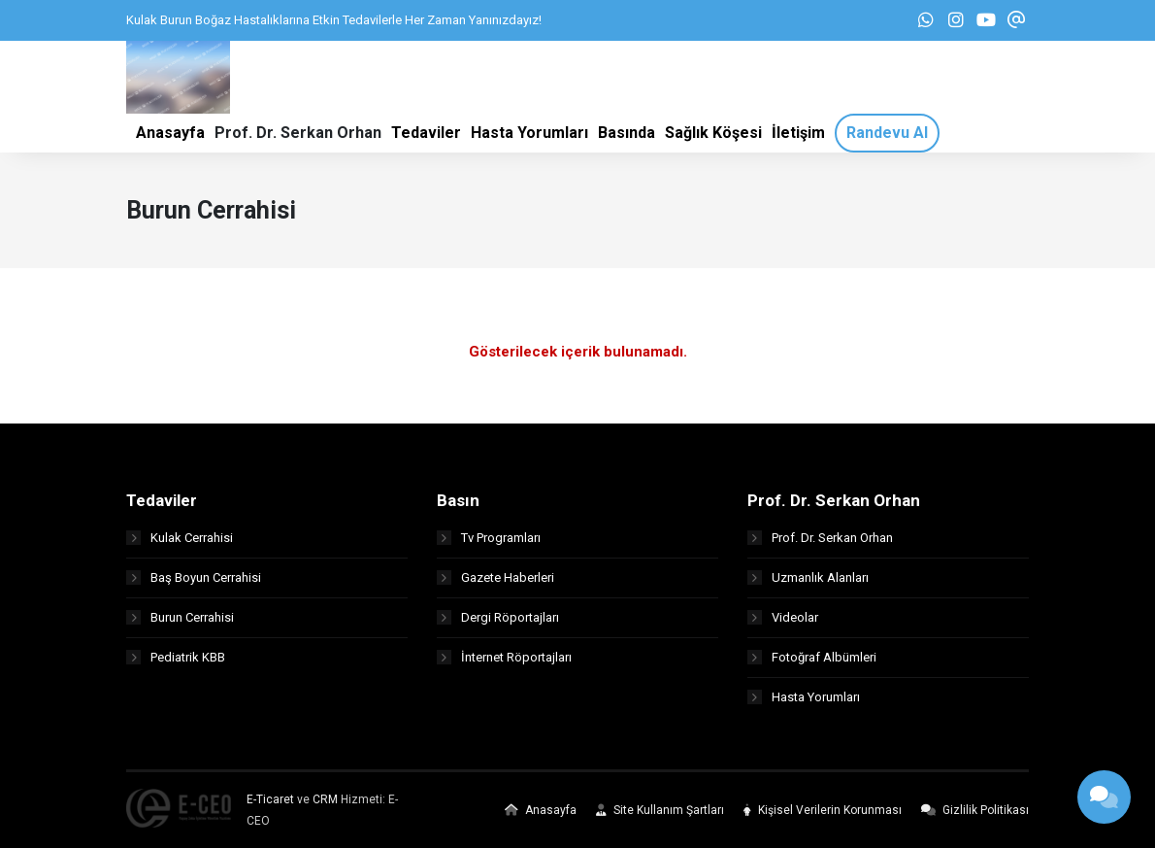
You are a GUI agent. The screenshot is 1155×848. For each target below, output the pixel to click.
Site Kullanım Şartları (660, 810)
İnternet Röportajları (504, 657)
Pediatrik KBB (175, 657)
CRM (325, 799)
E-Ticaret (270, 799)
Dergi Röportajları (498, 617)
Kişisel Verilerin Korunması (822, 810)
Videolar (782, 617)
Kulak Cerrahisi (179, 537)
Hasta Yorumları (803, 697)
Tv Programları (489, 537)
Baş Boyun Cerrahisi (193, 577)
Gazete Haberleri (495, 577)
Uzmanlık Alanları (808, 577)
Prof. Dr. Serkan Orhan (820, 537)
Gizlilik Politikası (975, 810)
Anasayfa (541, 810)
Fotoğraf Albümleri (811, 657)
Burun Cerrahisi (180, 617)
